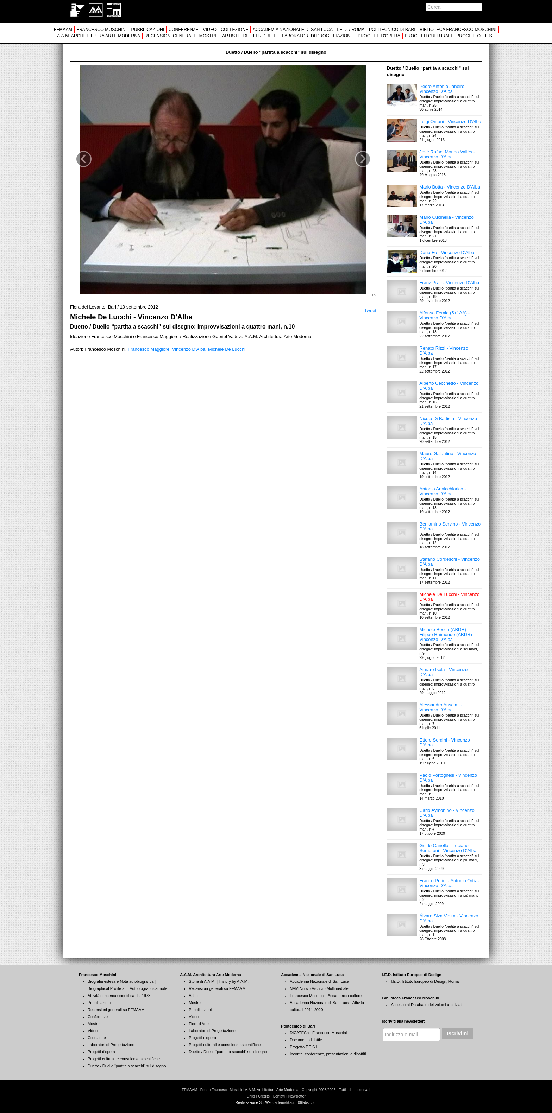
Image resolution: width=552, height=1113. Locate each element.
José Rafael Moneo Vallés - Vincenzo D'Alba (447, 154)
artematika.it (285, 1103)
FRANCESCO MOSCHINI (101, 29)
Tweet (370, 310)
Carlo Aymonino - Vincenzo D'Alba (446, 813)
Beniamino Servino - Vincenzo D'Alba (450, 526)
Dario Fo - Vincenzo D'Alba (446, 252)
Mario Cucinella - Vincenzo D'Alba (446, 220)
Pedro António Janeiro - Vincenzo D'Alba (443, 89)
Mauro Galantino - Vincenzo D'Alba (447, 456)
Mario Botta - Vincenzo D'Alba (449, 187)
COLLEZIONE (234, 29)
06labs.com (307, 1103)
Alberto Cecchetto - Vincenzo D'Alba (448, 386)
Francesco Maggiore (149, 349)
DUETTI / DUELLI (260, 35)
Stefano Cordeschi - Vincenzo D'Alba (449, 561)
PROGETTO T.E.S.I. (476, 35)
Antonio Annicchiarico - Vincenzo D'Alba (442, 491)
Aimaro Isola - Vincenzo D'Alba (443, 672)
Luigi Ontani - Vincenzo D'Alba (450, 121)
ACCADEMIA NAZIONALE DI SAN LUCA (293, 29)
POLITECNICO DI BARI (392, 29)
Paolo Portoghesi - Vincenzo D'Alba (448, 777)
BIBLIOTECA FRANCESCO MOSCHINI (458, 29)
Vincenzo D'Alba (189, 349)
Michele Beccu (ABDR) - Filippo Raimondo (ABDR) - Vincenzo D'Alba (447, 634)
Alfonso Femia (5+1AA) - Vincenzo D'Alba (444, 315)
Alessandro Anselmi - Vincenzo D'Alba (440, 707)
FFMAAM (63, 29)
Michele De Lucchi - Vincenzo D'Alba (449, 597)
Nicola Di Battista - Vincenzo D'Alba (448, 421)
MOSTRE (208, 35)
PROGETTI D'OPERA (379, 35)
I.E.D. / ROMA (350, 29)
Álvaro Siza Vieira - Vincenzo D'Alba (448, 918)
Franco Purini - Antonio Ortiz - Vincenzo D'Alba (449, 883)
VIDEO (209, 29)
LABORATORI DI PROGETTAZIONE (317, 35)
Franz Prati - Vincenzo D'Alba (449, 282)
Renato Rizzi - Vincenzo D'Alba (443, 350)
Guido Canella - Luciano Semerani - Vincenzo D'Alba (447, 848)
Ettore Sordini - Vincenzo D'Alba (444, 742)
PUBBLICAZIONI (147, 29)
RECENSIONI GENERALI (170, 35)
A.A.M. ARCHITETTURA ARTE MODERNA (98, 35)
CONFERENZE (184, 29)
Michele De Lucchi (226, 349)
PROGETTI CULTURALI (428, 35)
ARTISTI (230, 35)
